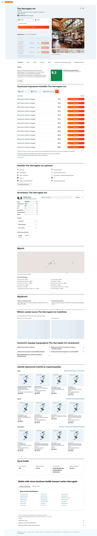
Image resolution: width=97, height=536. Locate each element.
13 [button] (36, 38)
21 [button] (40, 41)
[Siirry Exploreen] (2, 18)
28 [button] (40, 44)
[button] (2, 2)
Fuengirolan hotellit (24, 496)
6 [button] (69, 32)
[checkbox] (23, 236)
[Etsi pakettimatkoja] (2, 14)
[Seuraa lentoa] (2, 20)
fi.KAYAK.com (19, 531)
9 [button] (46, 35)
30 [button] (46, 44)
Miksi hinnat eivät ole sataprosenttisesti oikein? (51, 525)
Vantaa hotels (23, 505)
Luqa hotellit (63, 501)
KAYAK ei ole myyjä (51, 520)
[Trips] (2, 27)
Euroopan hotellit (31, 531)
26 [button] (33, 44)
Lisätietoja (72, 151)
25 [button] (30, 44)
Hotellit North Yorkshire (67, 531)
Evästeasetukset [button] (20, 157)
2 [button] (46, 32)
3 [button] (27, 35)
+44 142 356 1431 (21, 13)
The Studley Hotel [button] (72, 388)
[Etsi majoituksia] (2, 8)
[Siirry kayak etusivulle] (9, 2)
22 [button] (43, 41)
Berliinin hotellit (64, 499)
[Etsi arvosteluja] (58, 197)
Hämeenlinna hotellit (65, 497)
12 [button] (33, 38)
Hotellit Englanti (48, 531)
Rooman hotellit (44, 496)
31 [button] (27, 47)
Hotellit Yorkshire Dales (57, 531)
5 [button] (33, 35)
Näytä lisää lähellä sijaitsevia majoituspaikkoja (74, 370)
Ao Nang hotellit (64, 496)
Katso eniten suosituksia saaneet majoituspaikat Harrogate (71, 426)
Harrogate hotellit (76, 531)
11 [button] (30, 38)
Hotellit (24, 531)
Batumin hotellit (44, 497)
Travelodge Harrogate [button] (56, 388)
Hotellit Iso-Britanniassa (39, 531)
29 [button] (43, 44)
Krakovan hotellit (23, 499)
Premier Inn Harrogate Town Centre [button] (58, 416)
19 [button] (33, 41)
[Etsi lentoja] (2, 6)
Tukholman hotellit (24, 494)
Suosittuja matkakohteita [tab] (24, 486)
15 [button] (43, 38)
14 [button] (40, 38)
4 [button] (30, 35)
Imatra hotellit (23, 501)
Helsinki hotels (23, 503)
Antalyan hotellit (44, 499)
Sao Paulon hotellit (44, 501)
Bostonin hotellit (23, 497)
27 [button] (36, 44)
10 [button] (27, 38)
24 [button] (27, 44)
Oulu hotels (43, 503)
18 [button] (30, 41)
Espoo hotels (43, 505)
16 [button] (46, 38)
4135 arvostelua (29, 15)
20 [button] (36, 41)
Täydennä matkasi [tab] (36, 486)
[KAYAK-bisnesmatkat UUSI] (2, 23)
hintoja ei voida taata (48, 516)
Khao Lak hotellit (64, 494)
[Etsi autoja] (2, 11)
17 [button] (27, 41)
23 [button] (46, 41)
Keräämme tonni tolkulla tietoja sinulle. (51, 523)
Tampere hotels (64, 503)
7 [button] (50, 35)
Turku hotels (63, 505)
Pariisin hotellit (44, 494)
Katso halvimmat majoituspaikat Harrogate (75, 398)
